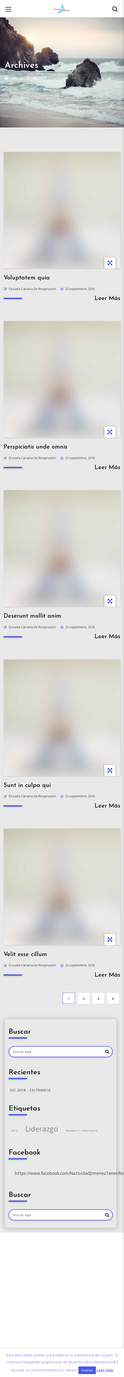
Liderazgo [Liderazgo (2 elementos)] (41, 1129)
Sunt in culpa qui (27, 785)
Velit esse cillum (25, 955)
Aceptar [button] (87, 1370)
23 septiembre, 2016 (80, 289)
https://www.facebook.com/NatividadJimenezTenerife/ (69, 1173)
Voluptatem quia (27, 278)
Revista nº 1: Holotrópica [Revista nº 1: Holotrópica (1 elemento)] (81, 1130)
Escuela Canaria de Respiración (32, 289)
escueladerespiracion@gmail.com (41, 1284)
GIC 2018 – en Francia (30, 1090)
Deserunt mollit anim (32, 616)
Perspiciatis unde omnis (35, 447)
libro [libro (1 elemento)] (14, 1130)
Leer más (105, 1369)
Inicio (17, 78)
